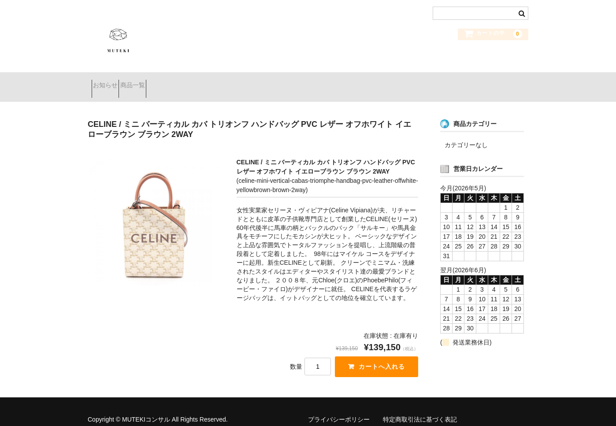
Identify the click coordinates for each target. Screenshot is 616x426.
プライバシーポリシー (339, 408)
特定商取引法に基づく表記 (420, 408)
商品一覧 (152, 81)
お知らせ (109, 81)
